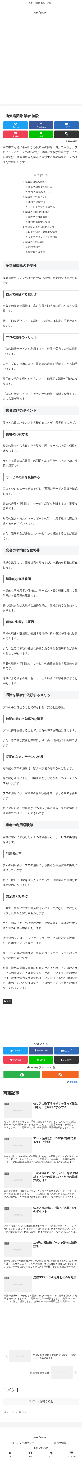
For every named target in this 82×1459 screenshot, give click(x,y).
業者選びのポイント (36, 197)
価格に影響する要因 (39, 222)
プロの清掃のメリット (40, 192)
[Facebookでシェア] (41, 125)
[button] (66, 134)
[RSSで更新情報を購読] (60, 1074)
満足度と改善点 (36, 251)
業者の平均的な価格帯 (37, 212)
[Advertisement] (41, 63)
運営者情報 (60, 1442)
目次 (36, 175)
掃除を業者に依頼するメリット (42, 227)
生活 (7, 1001)
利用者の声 (34, 246)
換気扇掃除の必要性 (36, 182)
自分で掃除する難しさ (40, 187)
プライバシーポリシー (22, 1442)
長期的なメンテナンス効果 (42, 237)
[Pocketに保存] (15, 134)
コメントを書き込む (41, 1401)
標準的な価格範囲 (38, 217)
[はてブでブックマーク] (66, 125)
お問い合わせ (41, 1447)
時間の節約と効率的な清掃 (42, 232)
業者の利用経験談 (35, 242)
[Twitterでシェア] (15, 125)
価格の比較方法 (36, 202)
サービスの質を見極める (41, 207)
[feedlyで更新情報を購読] (21, 1074)
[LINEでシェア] (41, 134)
